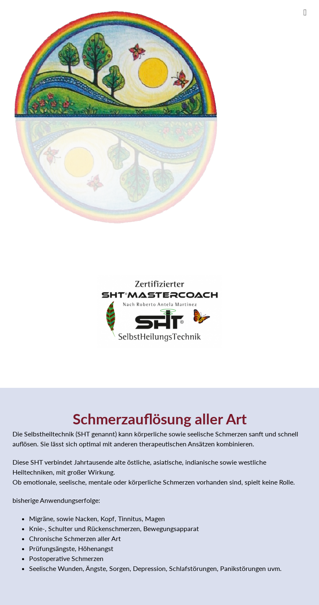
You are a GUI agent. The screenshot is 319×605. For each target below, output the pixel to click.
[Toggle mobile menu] (305, 12)
